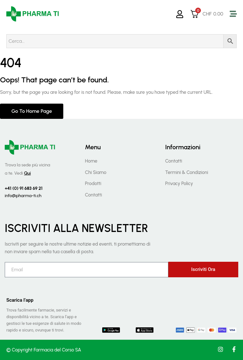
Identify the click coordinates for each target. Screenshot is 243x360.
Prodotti (93, 183)
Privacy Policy (179, 183)
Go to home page (31, 111)
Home (91, 161)
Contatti (93, 195)
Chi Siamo (95, 172)
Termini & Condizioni (186, 172)
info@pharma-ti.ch (23, 195)
